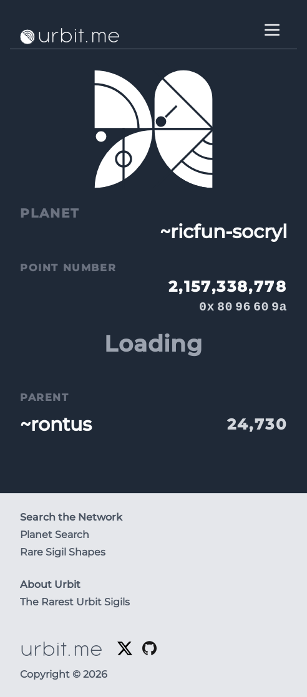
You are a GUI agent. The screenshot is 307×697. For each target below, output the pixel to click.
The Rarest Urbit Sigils (75, 602)
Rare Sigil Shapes (62, 552)
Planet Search (54, 535)
